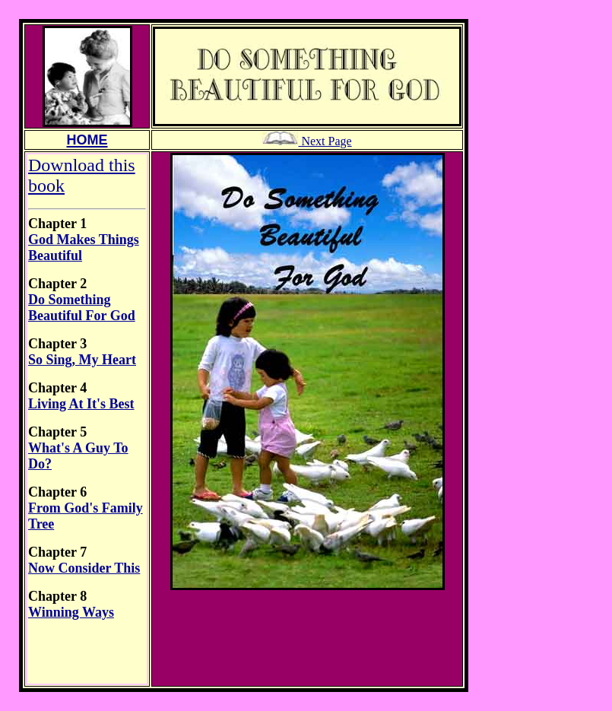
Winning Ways (71, 612)
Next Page (306, 141)
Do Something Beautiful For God (81, 307)
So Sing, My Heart (82, 359)
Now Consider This (84, 568)
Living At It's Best (81, 403)
